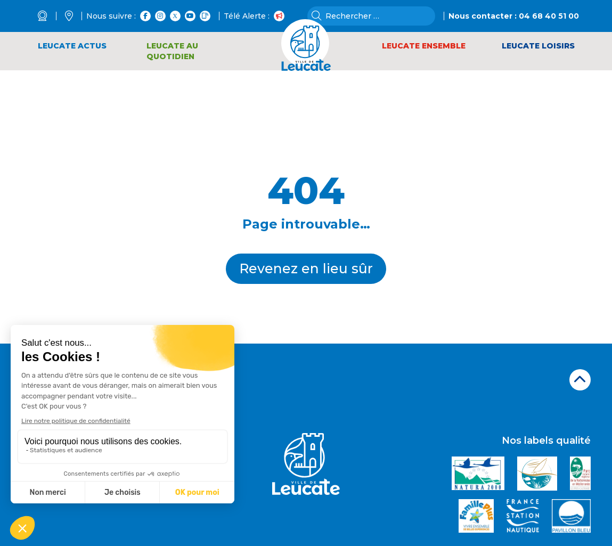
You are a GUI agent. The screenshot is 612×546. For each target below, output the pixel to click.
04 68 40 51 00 (549, 16)
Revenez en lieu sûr (306, 268)
